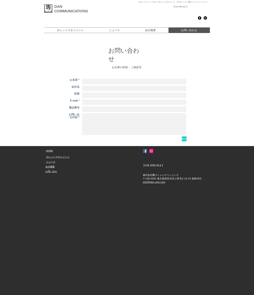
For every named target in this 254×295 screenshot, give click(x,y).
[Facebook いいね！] (183, 18)
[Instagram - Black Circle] (205, 18)
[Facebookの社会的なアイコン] (145, 151)
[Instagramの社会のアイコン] (151, 151)
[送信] (184, 138)
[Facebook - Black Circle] (199, 18)
